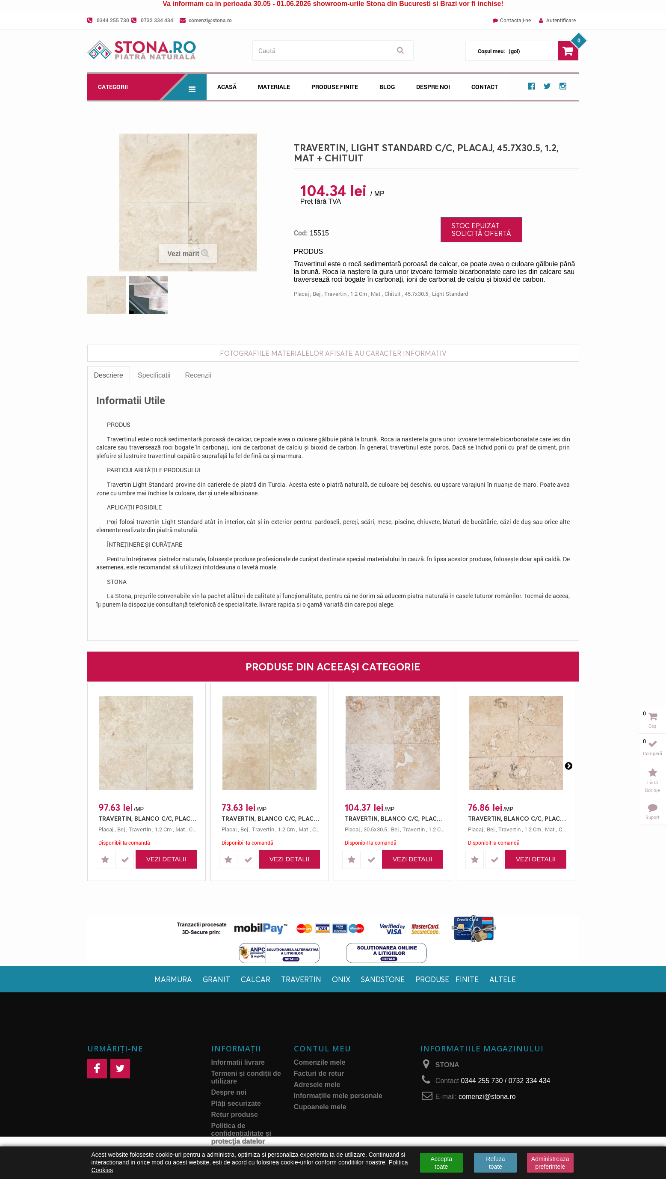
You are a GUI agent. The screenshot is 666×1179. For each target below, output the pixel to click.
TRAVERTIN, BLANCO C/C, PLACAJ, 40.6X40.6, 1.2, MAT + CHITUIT (272, 818)
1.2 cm (358, 294)
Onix (341, 979)
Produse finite (447, 979)
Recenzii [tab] (198, 375)
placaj (301, 294)
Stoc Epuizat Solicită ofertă (481, 229)
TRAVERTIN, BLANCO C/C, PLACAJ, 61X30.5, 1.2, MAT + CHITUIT (518, 818)
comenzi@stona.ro (210, 20)
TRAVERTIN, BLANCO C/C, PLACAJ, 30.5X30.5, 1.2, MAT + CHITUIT (395, 818)
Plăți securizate (236, 1103)
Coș (652, 726)
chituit (393, 294)
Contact (484, 87)
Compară (652, 753)
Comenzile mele (320, 1062)
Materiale (274, 87)
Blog (387, 87)
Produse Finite (334, 87)
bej (316, 294)
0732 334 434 (157, 20)
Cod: (301, 233)
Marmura (173, 979)
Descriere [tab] (108, 375)
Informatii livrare (238, 1062)
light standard (450, 294)
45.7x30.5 (416, 294)
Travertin (301, 979)
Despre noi (433, 87)
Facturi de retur (319, 1073)
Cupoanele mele (320, 1107)
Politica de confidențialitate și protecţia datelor (241, 1133)
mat (376, 294)
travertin (335, 294)
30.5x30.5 (375, 829)
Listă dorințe (652, 786)
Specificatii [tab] (154, 375)
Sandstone (383, 979)
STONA (447, 1065)
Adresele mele (317, 1084)
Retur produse (234, 1114)
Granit (216, 979)
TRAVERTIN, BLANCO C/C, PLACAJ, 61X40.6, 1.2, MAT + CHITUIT (148, 818)
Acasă (227, 87)
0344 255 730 (113, 20)
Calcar (255, 979)
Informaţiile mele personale (338, 1095)
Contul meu (322, 1048)
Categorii (152, 87)
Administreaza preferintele (550, 1162)
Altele (502, 979)
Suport (652, 817)
